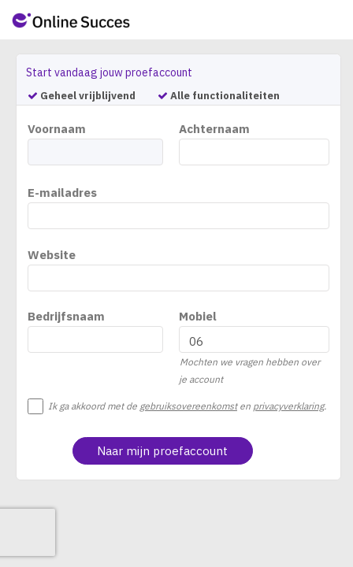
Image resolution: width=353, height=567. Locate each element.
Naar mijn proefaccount (162, 450)
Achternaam (214, 129)
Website (52, 255)
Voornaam (57, 129)
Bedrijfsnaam (66, 316)
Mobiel (198, 316)
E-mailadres (62, 192)
